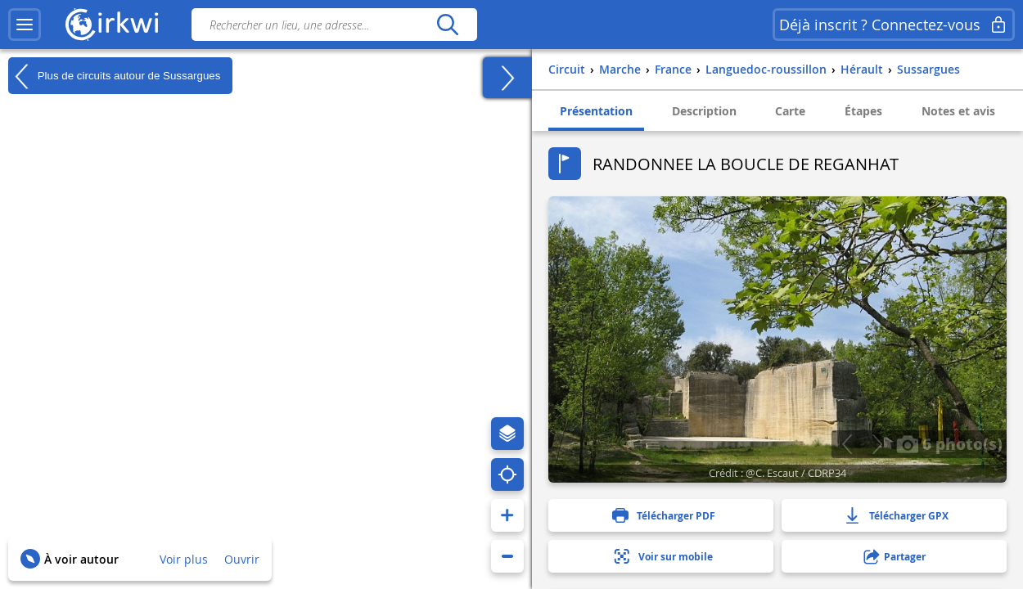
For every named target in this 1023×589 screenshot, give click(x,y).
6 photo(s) (949, 443)
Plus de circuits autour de (114, 76)
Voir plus (184, 559)
